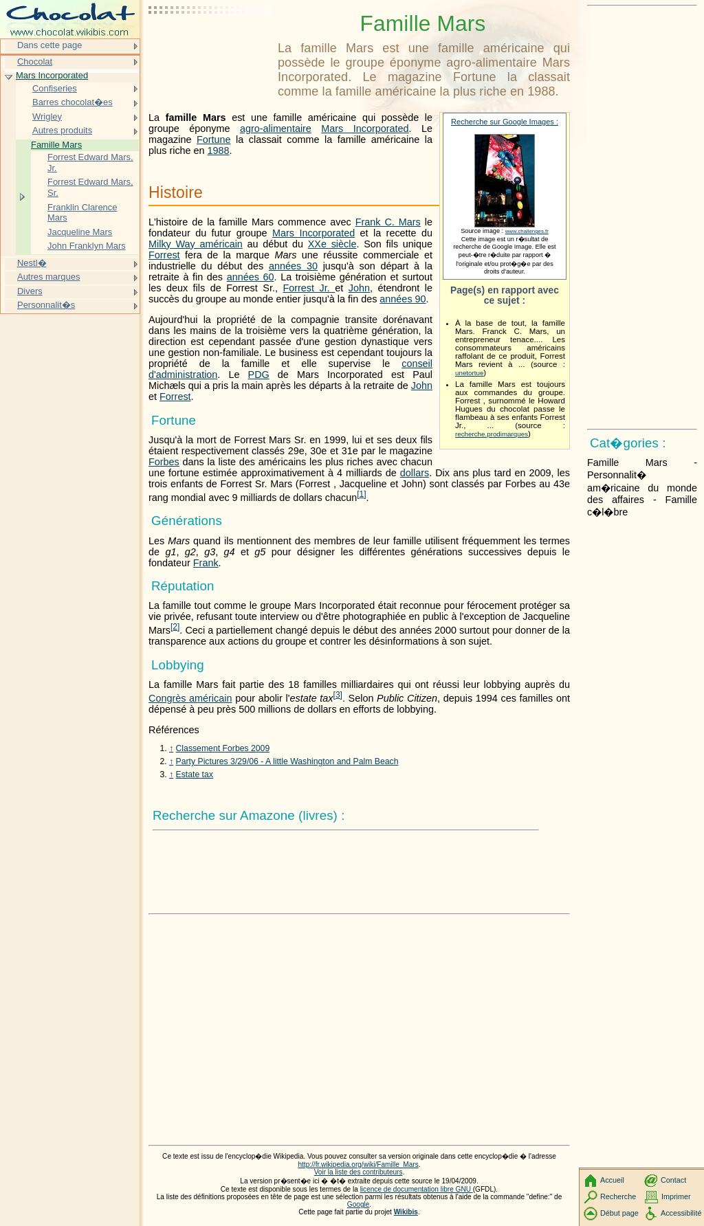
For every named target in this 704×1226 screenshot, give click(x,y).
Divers (30, 291)
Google (358, 1204)
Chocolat (34, 61)
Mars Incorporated (364, 128)
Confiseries (54, 88)
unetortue (469, 373)
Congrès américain (190, 698)
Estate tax (194, 774)
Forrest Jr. (309, 287)
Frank (206, 562)
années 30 (293, 265)
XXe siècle (332, 243)
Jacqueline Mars (79, 232)
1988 (219, 150)
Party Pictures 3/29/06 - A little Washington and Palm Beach (287, 761)
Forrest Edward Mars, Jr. (90, 162)
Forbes (163, 461)
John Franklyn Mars (86, 246)
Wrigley (47, 116)
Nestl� (32, 263)
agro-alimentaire (275, 128)
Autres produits (62, 130)
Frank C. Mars (388, 221)
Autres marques (48, 276)
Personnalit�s (46, 305)
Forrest (164, 254)
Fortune (214, 139)
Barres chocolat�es (72, 102)
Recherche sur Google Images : (504, 122)
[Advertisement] (210, 45)
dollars (414, 472)
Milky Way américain (195, 243)
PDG (259, 374)
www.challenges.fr (527, 231)
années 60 (250, 276)
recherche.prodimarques (491, 434)
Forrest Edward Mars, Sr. (90, 187)
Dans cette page (49, 45)
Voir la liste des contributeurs (358, 1172)
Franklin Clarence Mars (82, 212)
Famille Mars (56, 145)
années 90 (403, 298)
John (359, 287)
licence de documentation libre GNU (416, 1189)
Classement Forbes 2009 (223, 748)
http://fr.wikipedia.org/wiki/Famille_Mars (358, 1164)
